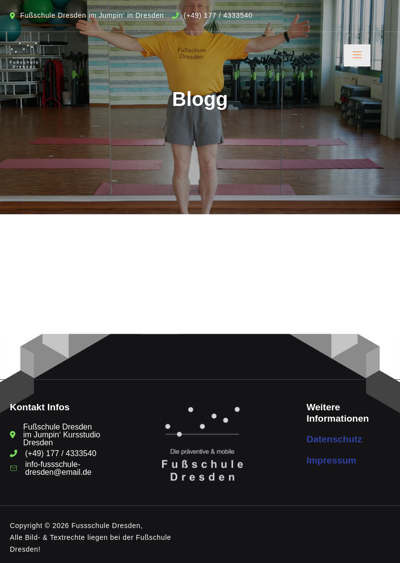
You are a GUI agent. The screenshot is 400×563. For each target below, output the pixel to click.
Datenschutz (334, 439)
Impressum (331, 460)
